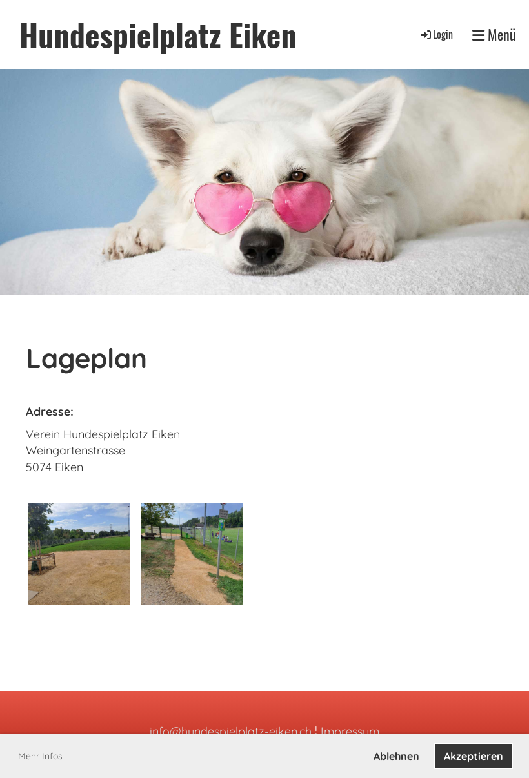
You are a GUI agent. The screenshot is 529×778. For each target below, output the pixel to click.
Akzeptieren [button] (473, 756)
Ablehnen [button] (396, 756)
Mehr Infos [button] (40, 756)
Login (436, 34)
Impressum (350, 731)
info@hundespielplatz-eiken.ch (231, 731)
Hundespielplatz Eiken (158, 34)
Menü (494, 34)
